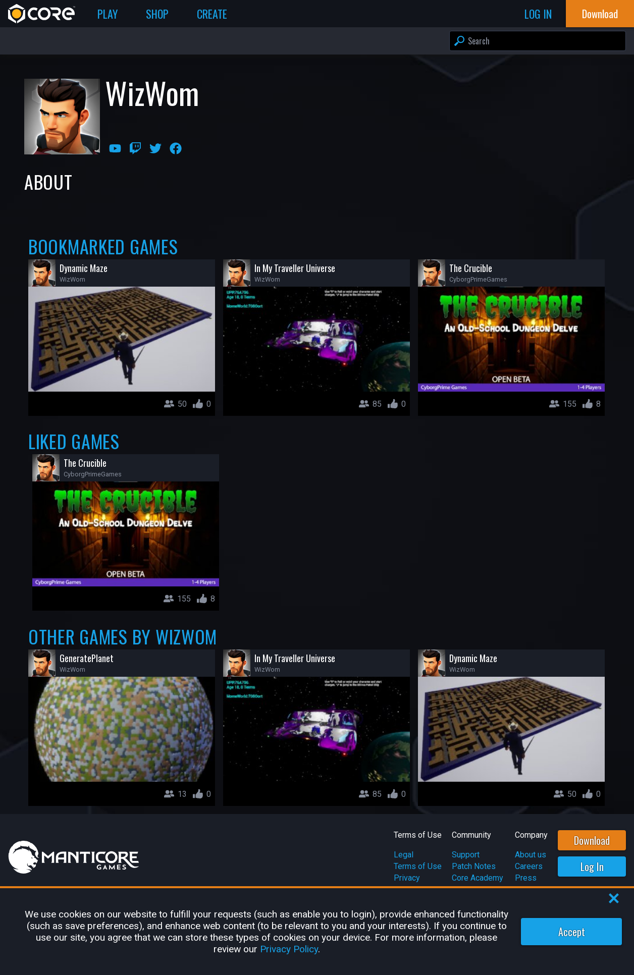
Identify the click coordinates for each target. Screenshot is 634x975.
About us (530, 854)
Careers (529, 866)
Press (526, 878)
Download (592, 840)
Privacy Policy (289, 949)
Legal (403, 854)
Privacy (407, 878)
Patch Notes (474, 866)
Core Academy (477, 878)
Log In (592, 866)
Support (466, 854)
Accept (571, 931)
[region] (317, 931)
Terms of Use (418, 866)
